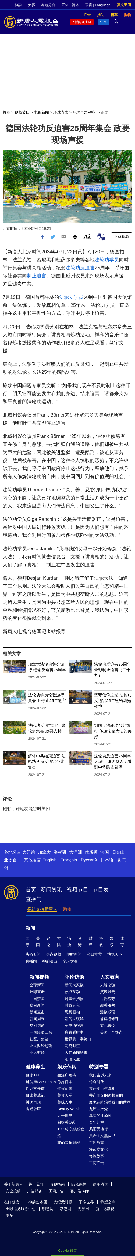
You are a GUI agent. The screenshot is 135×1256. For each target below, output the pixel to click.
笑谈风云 (107, 992)
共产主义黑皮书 (102, 1136)
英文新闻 (124, 5)
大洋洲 (75, 852)
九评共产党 (98, 1109)
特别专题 (98, 1067)
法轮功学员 (107, 259)
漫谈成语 (107, 1012)
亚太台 (10, 860)
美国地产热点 (111, 1032)
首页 (6, 112)
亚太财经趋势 (41, 1046)
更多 (9, 1215)
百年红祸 (96, 1122)
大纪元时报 (63, 1202)
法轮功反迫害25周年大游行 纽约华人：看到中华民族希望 (113, 761)
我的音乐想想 (68, 1142)
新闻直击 (37, 1012)
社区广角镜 (39, 1039)
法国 (104, 852)
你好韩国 (64, 1088)
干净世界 (86, 1202)
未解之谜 (107, 985)
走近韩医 (33, 1109)
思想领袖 (72, 1012)
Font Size (87, 236)
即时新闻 (73, 954)
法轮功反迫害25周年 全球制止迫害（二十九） (112, 670)
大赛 (31, 5)
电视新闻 (41, 112)
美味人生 (64, 1102)
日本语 (107, 860)
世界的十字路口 (78, 1039)
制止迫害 (36, 275)
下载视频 (121, 236)
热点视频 (53, 954)
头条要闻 (33, 954)
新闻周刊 (37, 1019)
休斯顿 (91, 852)
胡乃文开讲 (35, 1088)
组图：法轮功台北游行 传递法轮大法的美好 (113, 731)
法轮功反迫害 (80, 267)
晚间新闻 (37, 1005)
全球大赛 (70, 961)
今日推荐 (94, 954)
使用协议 (100, 1184)
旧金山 (118, 852)
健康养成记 (35, 1095)
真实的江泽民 (100, 1115)
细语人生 (72, 1059)
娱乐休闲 (67, 1067)
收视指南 (57, 1184)
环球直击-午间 (85, 112)
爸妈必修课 (109, 1019)
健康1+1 (33, 1075)
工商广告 (96, 1162)
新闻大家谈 (74, 985)
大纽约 (28, 852)
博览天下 (114, 954)
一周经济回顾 (41, 1032)
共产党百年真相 (102, 1088)
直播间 (34, 899)
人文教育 (109, 977)
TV (104, 22)
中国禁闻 (37, 999)
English (49, 860)
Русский (89, 860)
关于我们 (35, 1184)
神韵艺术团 (37, 1202)
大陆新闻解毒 (76, 1052)
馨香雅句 (107, 1005)
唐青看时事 (74, 1032)
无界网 (83, 1209)
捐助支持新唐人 (42, 909)
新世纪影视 (104, 1209)
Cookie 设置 (67, 1251)
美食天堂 (64, 1095)
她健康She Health (41, 1082)
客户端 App (79, 1191)
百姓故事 (96, 1142)
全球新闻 (37, 985)
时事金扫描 (74, 999)
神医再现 (33, 1102)
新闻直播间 (83, 22)
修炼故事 (96, 1156)
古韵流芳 (107, 999)
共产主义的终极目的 (106, 1095)
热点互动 (72, 992)
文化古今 (107, 1025)
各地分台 (48, 5)
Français (69, 860)
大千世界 (64, 1115)
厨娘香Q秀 (66, 1122)
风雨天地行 (98, 1129)
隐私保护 (78, 1184)
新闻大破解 (74, 1019)
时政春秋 (72, 1005)
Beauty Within (68, 1109)
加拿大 (44, 852)
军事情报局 (74, 1025)
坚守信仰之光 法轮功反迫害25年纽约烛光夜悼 (113, 700)
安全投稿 (13, 1191)
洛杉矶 (60, 852)
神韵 (18, 5)
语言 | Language (98, 5)
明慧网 (48, 1209)
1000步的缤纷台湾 (70, 1132)
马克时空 (72, 1046)
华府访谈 (37, 1025)
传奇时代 (96, 1082)
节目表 (101, 889)
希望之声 (107, 1202)
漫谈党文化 (98, 1149)
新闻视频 (39, 977)
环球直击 (60, 112)
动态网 (65, 1209)
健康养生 (35, 1067)
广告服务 (34, 1191)
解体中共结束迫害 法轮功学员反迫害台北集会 (46, 761)
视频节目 (22, 112)
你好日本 (64, 1082)
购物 (67, 909)
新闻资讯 (51, 889)
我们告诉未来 (100, 1075)
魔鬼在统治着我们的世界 (109, 1102)
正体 (65, 5)
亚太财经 (37, 1052)
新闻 (30, 928)
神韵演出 (49, 961)
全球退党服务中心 (21, 1209)
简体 (75, 5)
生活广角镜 (66, 1075)
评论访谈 (74, 977)
